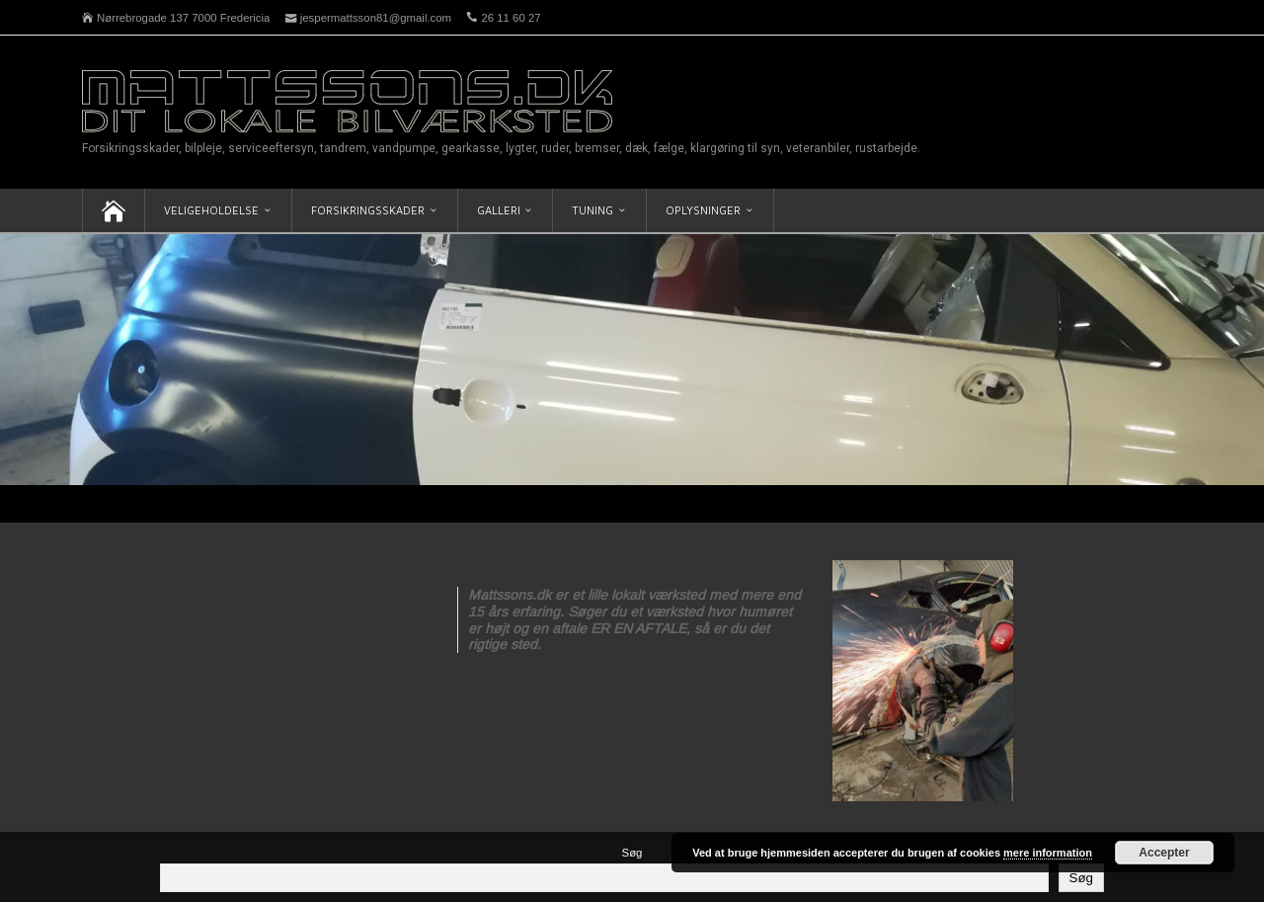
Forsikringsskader (368, 210)
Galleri (498, 210)
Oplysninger (703, 210)
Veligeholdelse (211, 210)
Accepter (1164, 853)
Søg (632, 853)
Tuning (592, 210)
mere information (1047, 853)
